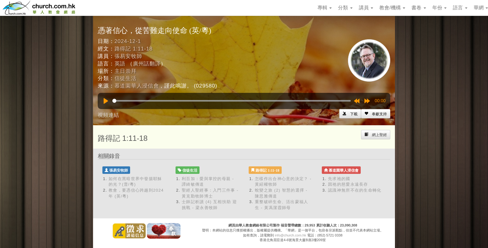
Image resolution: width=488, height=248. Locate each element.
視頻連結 (108, 115)
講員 (366, 7)
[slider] (231, 101)
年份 (439, 7)
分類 (345, 7)
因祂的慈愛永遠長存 (348, 184)
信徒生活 (126, 78)
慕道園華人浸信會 (137, 86)
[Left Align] (375, 113)
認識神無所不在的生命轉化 (355, 190)
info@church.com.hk (290, 235)
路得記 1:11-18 (134, 49)
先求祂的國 (339, 178)
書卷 (418, 7)
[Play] (106, 101)
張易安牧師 (128, 56)
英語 (120, 64)
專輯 (324, 7)
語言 (460, 7)
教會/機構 (392, 7)
